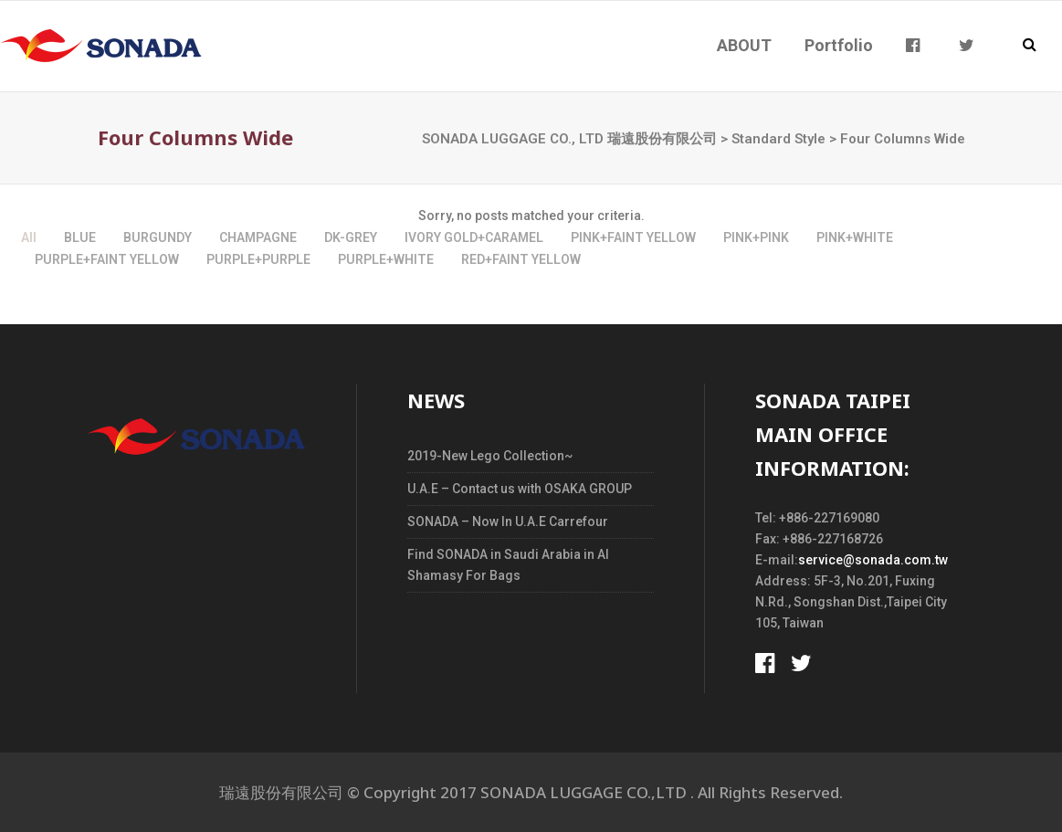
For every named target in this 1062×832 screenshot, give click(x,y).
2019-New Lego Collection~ (490, 455)
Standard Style (778, 139)
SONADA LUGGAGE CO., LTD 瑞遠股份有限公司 (569, 139)
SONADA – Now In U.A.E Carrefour (507, 521)
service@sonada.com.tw (873, 560)
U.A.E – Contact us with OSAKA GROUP (519, 488)
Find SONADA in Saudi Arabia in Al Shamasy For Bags (508, 565)
